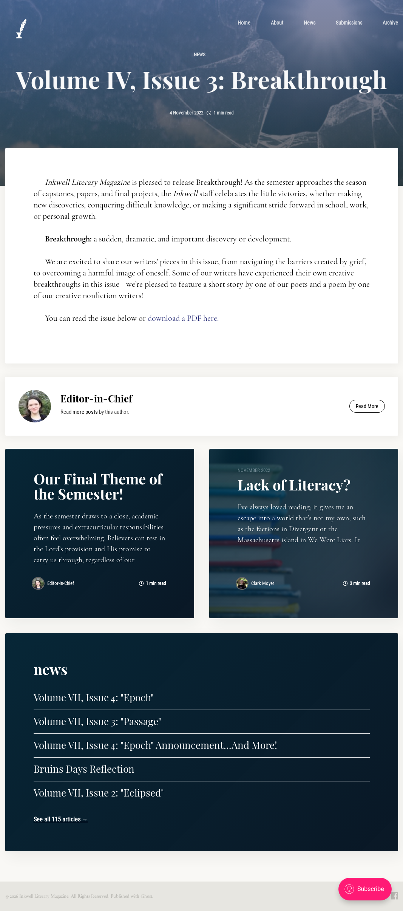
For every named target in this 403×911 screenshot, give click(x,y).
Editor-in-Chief (96, 398)
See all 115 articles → (61, 819)
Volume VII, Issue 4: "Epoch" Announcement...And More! (155, 745)
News (309, 22)
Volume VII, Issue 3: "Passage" (97, 721)
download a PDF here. (183, 320)
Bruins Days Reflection (84, 768)
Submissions (349, 22)
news (199, 54)
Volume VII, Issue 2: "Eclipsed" (99, 792)
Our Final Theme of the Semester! (98, 486)
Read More (367, 406)
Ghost (146, 896)
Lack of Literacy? (294, 484)
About (277, 22)
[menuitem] (244, 22)
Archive (390, 22)
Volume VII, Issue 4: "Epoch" (94, 697)
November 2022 (254, 470)
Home (244, 22)
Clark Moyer (262, 583)
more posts (85, 411)
